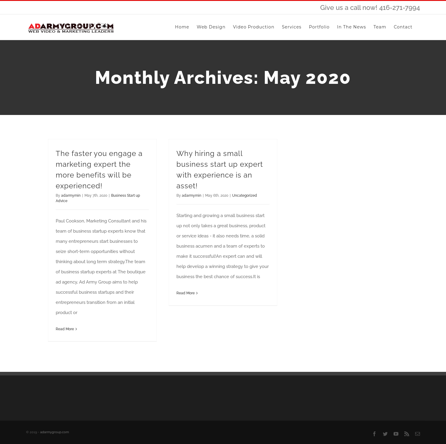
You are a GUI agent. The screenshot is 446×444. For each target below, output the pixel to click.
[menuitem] (182, 27)
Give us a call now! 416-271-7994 (370, 7)
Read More (65, 329)
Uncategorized (244, 195)
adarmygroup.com (54, 432)
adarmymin (71, 195)
